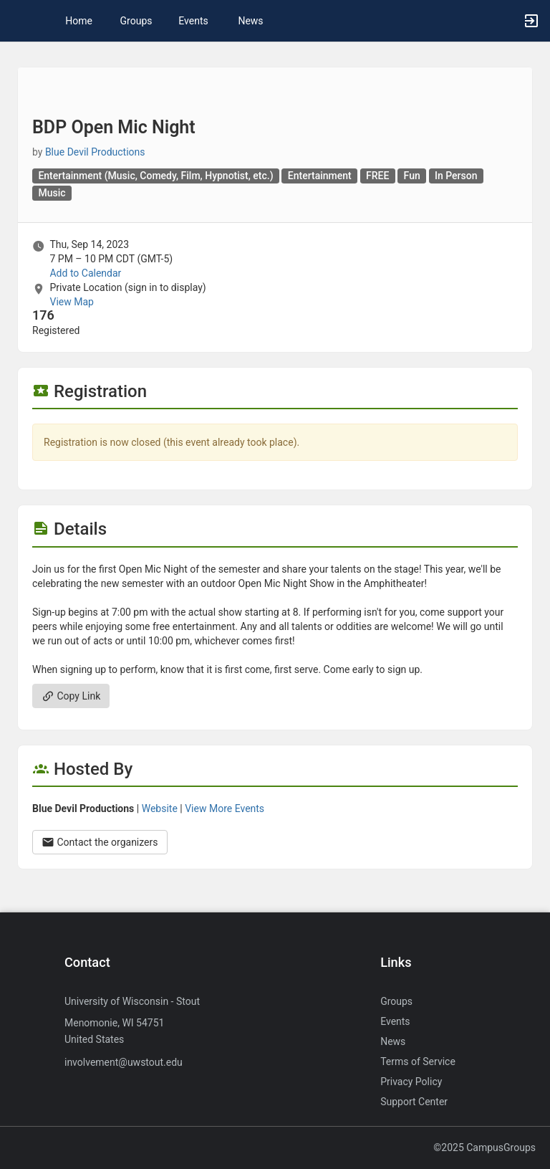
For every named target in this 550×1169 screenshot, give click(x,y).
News (250, 21)
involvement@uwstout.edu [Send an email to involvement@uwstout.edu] (123, 1062)
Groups (136, 21)
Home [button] (78, 21)
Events (193, 21)
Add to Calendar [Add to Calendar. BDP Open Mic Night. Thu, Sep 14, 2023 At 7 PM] (85, 273)
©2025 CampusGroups (484, 1147)
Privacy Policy (411, 1081)
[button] (17, 21)
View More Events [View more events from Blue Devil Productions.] (224, 808)
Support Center (414, 1101)
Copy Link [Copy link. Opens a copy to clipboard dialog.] (71, 696)
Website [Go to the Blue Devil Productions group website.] (160, 808)
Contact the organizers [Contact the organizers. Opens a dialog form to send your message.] (100, 842)
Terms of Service (417, 1061)
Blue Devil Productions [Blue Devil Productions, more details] (95, 152)
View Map (71, 301)
